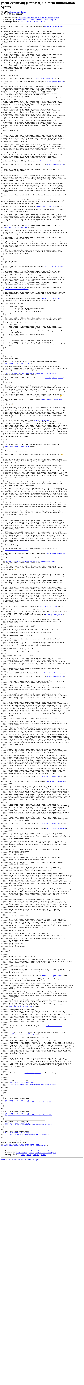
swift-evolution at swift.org (16, 268)
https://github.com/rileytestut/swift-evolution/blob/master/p (30, 443)
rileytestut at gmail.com (51, 474)
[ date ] (22, 21)
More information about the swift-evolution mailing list (20, 1383)
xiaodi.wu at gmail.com (17, 12)
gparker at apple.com (53, 1225)
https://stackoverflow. (51, 353)
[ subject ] (36, 21)
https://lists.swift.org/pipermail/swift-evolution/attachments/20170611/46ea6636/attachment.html (24, 1368)
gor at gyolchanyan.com (53, 27)
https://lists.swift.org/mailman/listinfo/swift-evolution (33, 1295)
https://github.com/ (42, 499)
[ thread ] (29, 21)
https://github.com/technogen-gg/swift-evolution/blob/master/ (31, 668)
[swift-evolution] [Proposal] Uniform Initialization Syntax (39, 18)
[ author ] (43, 21)
